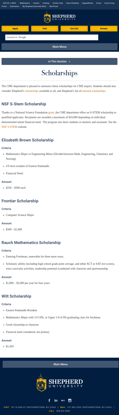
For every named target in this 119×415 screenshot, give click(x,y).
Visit (44, 28)
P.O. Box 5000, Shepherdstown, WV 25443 (90, 407)
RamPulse (53, 6)
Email (98, 3)
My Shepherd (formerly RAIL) (34, 6)
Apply (15, 28)
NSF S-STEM (9, 126)
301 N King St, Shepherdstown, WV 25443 (33, 407)
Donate (103, 28)
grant (51, 112)
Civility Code (58, 3)
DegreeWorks (87, 3)
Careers (36, 3)
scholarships (32, 90)
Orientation (14, 6)
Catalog (46, 3)
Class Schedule (72, 3)
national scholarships (93, 90)
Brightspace (25, 3)
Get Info (74, 28)
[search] (51, 37)
